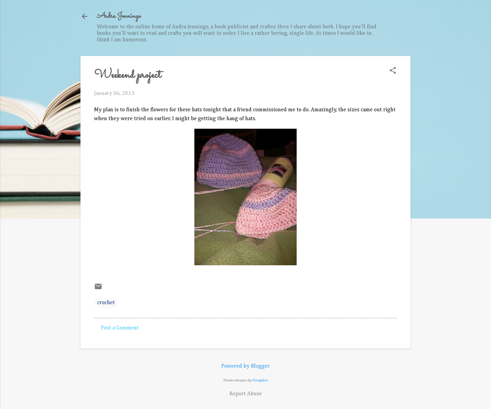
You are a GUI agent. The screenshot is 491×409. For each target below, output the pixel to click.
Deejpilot (260, 380)
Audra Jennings (118, 16)
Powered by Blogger (245, 366)
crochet (106, 303)
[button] (393, 71)
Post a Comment (120, 328)
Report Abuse (245, 394)
